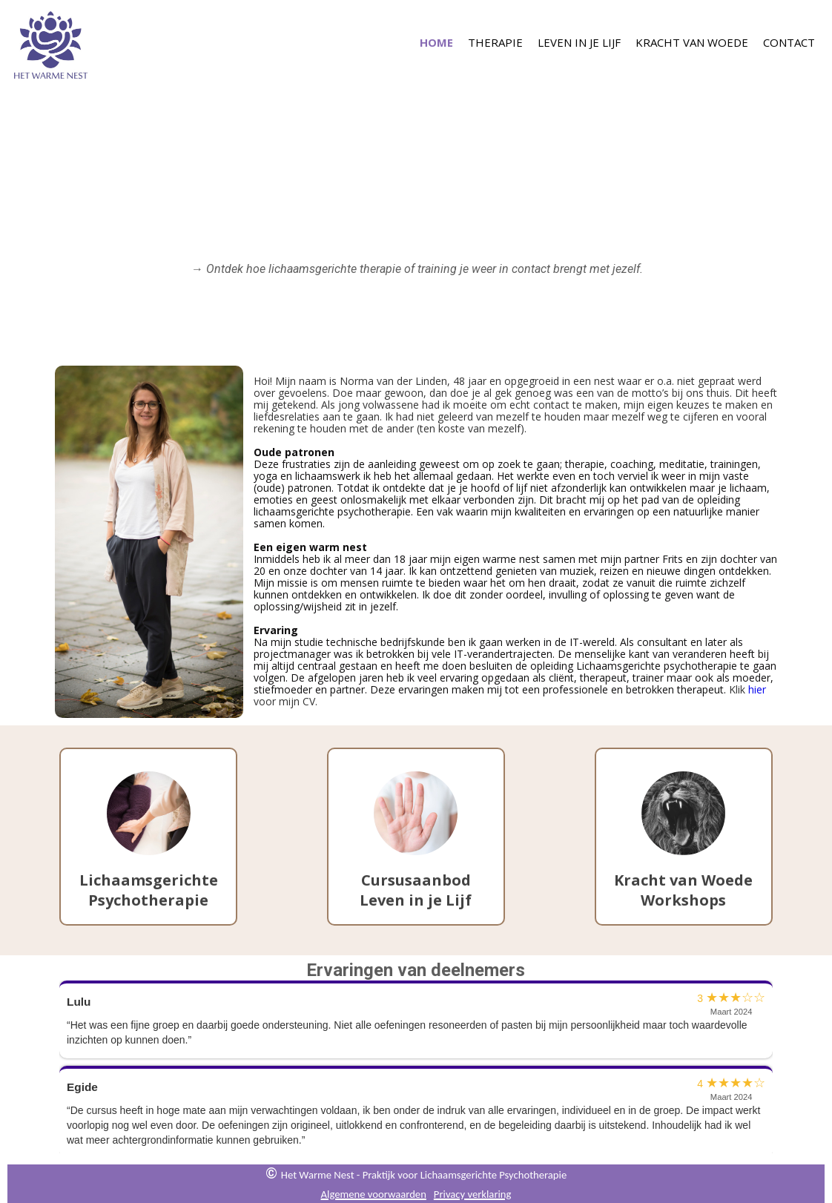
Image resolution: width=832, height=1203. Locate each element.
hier (757, 689)
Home (436, 41)
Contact (789, 41)
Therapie (495, 41)
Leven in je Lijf (579, 41)
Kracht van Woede (691, 41)
